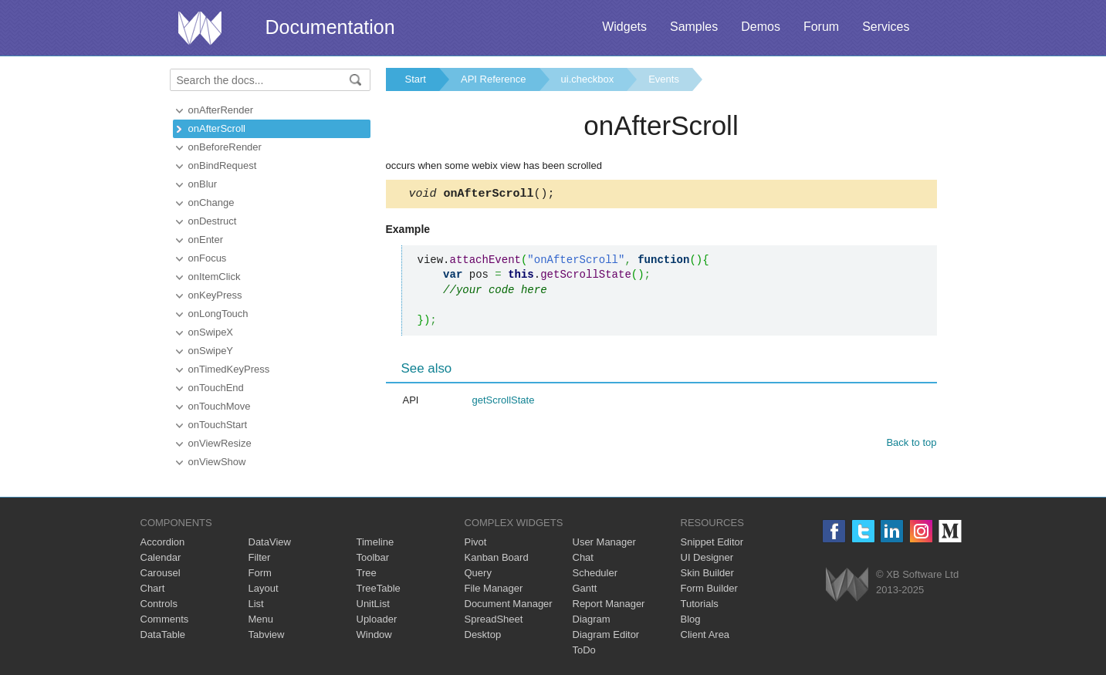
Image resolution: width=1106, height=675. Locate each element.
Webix (847, 584)
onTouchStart (218, 424)
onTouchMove (219, 406)
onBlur (203, 184)
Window (374, 634)
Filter (260, 557)
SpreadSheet (494, 619)
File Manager (494, 588)
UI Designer (707, 557)
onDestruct (212, 221)
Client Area (705, 634)
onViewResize (220, 443)
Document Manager (509, 603)
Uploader (377, 619)
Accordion (162, 542)
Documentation (330, 27)
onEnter (206, 239)
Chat (583, 557)
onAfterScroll (216, 128)
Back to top (911, 445)
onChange (211, 202)
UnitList (373, 603)
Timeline (375, 542)
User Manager (604, 542)
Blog (691, 619)
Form (260, 573)
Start (415, 79)
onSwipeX (211, 332)
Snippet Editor (712, 542)
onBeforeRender (225, 147)
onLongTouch (218, 313)
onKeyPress (215, 295)
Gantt (585, 588)
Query (478, 573)
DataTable (163, 634)
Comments (164, 619)
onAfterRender (221, 110)
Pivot (476, 542)
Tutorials (700, 603)
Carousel (160, 573)
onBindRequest (222, 165)
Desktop (483, 634)
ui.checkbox (587, 79)
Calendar (160, 557)
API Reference (493, 79)
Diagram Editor (606, 634)
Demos (760, 26)
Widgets (624, 26)
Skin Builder (707, 573)
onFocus (207, 258)
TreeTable (379, 588)
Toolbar (373, 557)
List (256, 603)
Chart (152, 588)
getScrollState (503, 402)
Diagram (591, 619)
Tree (367, 573)
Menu (261, 619)
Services (885, 26)
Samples (694, 26)
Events (663, 79)
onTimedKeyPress (229, 369)
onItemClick (214, 276)
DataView (270, 542)
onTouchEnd (216, 387)
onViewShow (217, 461)
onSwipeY (211, 350)
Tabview (267, 634)
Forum (821, 26)
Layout (264, 588)
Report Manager (609, 603)
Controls (159, 603)
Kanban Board (497, 557)
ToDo (584, 650)
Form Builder (709, 588)
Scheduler (595, 573)
